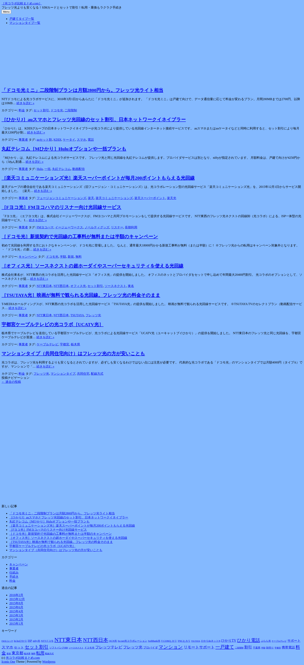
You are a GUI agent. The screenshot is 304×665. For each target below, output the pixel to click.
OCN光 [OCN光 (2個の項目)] (113, 640)
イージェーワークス (69, 227)
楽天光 (171, 198)
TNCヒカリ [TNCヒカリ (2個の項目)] (184, 640)
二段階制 (71, 110)
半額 (63, 256)
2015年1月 (16, 623)
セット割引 (41, 110)
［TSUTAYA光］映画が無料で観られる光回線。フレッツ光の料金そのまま (81, 295)
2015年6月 (16, 607)
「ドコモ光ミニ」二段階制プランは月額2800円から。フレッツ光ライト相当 (82, 90)
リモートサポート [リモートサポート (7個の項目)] (199, 647)
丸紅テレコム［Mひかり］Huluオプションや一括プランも (64, 148)
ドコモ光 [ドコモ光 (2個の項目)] (89, 647)
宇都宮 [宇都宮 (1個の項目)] (278, 648)
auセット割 (44, 139)
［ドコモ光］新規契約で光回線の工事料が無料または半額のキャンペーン (80, 236)
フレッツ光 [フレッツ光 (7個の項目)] (132, 647)
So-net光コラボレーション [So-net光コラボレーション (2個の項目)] (132, 640)
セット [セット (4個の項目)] (19, 647)
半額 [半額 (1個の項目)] (263, 648)
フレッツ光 (93, 315)
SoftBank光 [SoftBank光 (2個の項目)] (154, 640)
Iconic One (8, 661)
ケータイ (69, 139)
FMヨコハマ (45, 227)
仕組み (14, 572)
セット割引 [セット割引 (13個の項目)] (36, 646)
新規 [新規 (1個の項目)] (9, 654)
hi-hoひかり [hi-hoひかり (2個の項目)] (20, 640)
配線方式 (97, 373)
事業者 (23, 139)
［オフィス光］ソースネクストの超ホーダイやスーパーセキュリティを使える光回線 (92, 265)
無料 (78, 256)
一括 (47, 169)
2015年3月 (16, 615)
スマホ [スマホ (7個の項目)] (7, 647)
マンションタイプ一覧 (24, 22)
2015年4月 (16, 611)
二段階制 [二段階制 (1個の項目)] (239, 648)
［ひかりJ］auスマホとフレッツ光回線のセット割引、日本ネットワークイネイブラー (94, 119)
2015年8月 (16, 603)
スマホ (81, 139)
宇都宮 (64, 344)
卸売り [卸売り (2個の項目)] (270, 647)
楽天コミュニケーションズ (114, 198)
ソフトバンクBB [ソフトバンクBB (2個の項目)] (58, 647)
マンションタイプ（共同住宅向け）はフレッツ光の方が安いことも (73, 353)
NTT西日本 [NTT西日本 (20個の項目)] (95, 640)
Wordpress (48, 661)
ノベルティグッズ (97, 227)
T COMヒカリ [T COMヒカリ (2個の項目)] (169, 640)
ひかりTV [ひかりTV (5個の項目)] (228, 640)
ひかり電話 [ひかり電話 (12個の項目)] (248, 640)
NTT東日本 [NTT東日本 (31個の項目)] (68, 640)
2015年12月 (17, 599)
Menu (6, 11)
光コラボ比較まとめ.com (23, 657)
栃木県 (75, 344)
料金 (22, 110)
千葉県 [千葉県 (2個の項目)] (256, 647)
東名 (131, 286)
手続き (14, 576)
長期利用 (131, 227)
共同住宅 (83, 373)
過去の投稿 (11, 381)
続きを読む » (25, 103)
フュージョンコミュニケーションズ (61, 198)
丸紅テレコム (61, 169)
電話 (91, 139)
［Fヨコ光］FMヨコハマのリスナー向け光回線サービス (61, 207)
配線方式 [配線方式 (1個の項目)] (49, 654)
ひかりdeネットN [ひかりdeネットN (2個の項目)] (210, 640)
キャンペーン (28, 256)
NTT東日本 (44, 286)
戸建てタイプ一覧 (21, 18)
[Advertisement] (152, 55)
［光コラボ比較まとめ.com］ (22, 3)
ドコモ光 (57, 110)
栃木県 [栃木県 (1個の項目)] (27, 654)
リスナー (117, 227)
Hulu (40, 169)
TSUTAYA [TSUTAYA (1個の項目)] (195, 641)
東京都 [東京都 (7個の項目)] (17, 653)
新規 (71, 256)
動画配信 (78, 169)
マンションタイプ (63, 373)
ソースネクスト (115, 286)
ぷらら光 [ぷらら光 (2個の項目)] (266, 640)
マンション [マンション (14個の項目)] (171, 646)
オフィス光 (78, 286)
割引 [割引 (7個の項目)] (248, 647)
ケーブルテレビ (47, 344)
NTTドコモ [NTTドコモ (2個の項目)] (47, 640)
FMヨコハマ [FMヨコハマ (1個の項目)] (7, 641)
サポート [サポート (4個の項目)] (294, 640)
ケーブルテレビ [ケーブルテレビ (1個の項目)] (279, 641)
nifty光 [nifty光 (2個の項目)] (36, 640)
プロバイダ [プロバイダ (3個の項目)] (150, 647)
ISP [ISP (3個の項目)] (30, 640)
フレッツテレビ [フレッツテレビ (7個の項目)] (108, 647)
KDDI (57, 139)
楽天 (91, 198)
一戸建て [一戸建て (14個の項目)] (224, 646)
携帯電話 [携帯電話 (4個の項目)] (288, 647)
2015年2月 (16, 619)
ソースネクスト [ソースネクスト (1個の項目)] (76, 648)
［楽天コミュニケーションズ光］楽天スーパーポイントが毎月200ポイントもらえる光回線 (98, 177)
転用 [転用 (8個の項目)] (40, 653)
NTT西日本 (61, 286)
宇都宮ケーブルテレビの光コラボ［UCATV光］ (53, 324)
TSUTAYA (77, 315)
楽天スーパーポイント (149, 198)
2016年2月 (16, 595)
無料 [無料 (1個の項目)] (33, 654)
